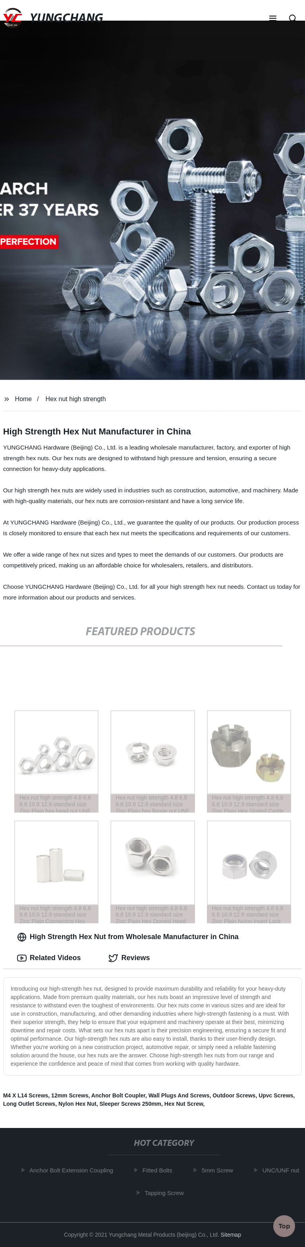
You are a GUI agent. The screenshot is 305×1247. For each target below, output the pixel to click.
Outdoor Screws (233, 1095)
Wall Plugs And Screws (179, 1095)
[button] (273, 19)
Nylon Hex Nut (77, 1104)
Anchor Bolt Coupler (118, 1095)
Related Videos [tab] (49, 958)
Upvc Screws (276, 1095)
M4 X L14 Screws (25, 1095)
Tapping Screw (166, 1192)
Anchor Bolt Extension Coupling (73, 1170)
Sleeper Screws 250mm (130, 1104)
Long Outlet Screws (29, 1104)
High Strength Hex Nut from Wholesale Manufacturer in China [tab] (128, 937)
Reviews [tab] (129, 958)
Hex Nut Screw (183, 1104)
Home (23, 399)
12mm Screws (69, 1095)
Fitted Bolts (159, 1170)
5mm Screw (219, 1170)
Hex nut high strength (76, 399)
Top (284, 1226)
